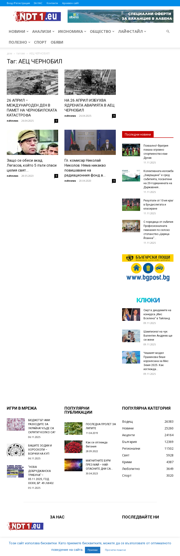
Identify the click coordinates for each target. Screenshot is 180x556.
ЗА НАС (38, 3)
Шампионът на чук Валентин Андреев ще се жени (158, 335)
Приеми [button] (93, 550)
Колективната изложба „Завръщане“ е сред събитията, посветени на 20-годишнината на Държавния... (158, 179)
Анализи (43, 31)
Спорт (40, 42)
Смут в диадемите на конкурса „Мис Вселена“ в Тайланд (157, 314)
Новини (19, 31)
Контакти (52, 3)
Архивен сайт (70, 3)
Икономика (72, 31)
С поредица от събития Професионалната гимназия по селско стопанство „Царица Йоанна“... (158, 230)
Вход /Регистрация (18, 3)
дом (9, 53)
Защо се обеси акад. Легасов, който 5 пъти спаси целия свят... (32, 165)
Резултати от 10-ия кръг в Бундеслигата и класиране (158, 204)
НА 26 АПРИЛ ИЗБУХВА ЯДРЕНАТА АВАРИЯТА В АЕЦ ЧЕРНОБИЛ (89, 105)
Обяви (57, 42)
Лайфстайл (132, 31)
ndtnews (12, 120)
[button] (168, 31)
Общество (102, 31)
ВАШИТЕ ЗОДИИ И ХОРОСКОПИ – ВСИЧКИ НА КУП (40, 449)
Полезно (19, 42)
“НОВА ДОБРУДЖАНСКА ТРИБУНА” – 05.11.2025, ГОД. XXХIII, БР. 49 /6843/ (41, 475)
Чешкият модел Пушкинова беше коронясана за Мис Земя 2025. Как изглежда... (156, 361)
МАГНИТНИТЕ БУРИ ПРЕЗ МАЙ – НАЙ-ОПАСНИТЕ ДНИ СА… (99, 464)
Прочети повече (115, 550)
